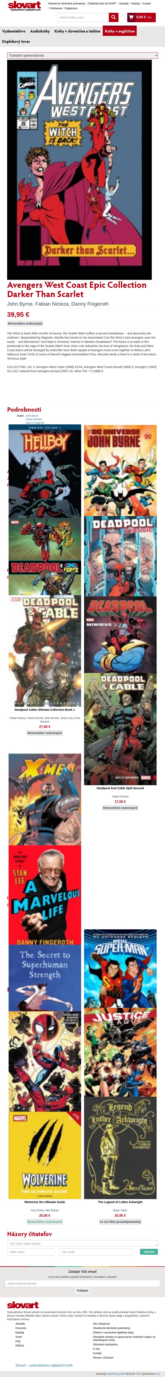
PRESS (20, 1345)
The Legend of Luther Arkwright (120, 1202)
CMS (138, 1373)
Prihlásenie (56, 8)
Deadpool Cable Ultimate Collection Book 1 (45, 709)
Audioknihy (40, 31)
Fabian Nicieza (52, 304)
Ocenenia (21, 1328)
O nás (96, 1348)
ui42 (157, 1373)
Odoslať (149, 1252)
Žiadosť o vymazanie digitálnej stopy (113, 1332)
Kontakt (146, 3)
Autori (19, 1336)
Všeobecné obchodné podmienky (66, 3)
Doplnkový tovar (16, 41)
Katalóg (135, 3)
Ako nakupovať (101, 1323)
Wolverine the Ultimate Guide (44, 1202)
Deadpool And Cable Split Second (120, 788)
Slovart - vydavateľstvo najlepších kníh (44, 1365)
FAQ (18, 1341)
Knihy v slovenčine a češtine (77, 31)
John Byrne (19, 304)
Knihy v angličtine (120, 31)
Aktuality (124, 3)
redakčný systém (116, 1373)
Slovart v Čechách (103, 1357)
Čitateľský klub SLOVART (102, 3)
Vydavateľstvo (14, 31)
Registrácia (71, 8)
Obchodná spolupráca (105, 1344)
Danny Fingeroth (89, 304)
